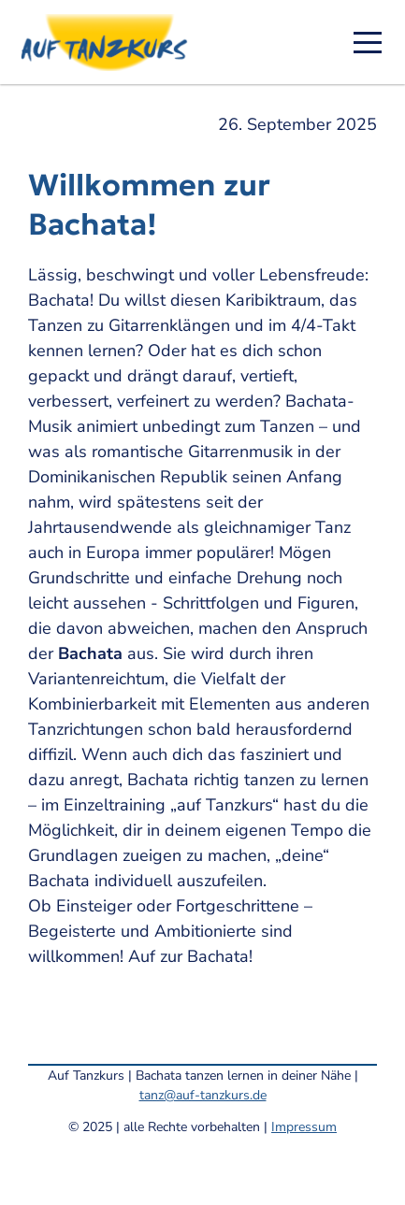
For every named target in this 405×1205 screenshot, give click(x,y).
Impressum (304, 1127)
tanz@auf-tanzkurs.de (203, 1095)
